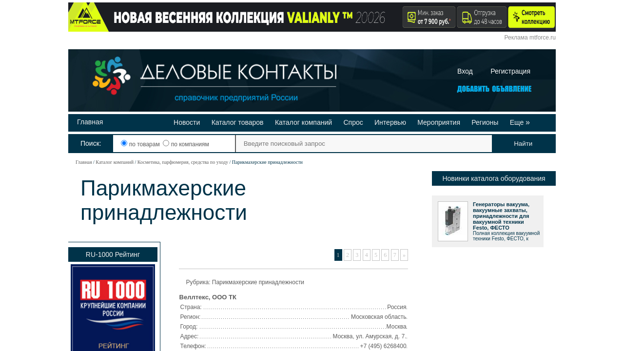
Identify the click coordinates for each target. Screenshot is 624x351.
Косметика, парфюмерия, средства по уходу (182, 162)
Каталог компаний (303, 122)
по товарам (141, 144)
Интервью (390, 122)
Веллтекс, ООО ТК (207, 297)
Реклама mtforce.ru (530, 37)
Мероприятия (438, 122)
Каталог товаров (238, 122)
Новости (187, 122)
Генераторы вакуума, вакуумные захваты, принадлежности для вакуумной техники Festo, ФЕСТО (501, 216)
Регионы (484, 122)
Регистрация (510, 71)
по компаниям (186, 144)
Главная (90, 122)
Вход (465, 71)
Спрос (353, 122)
